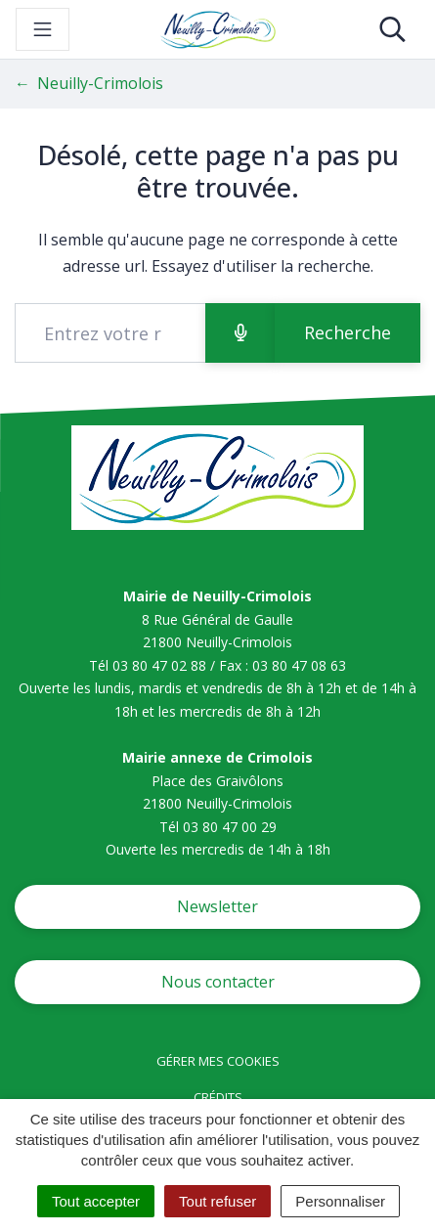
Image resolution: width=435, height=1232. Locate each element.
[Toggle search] (392, 29)
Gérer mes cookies (218, 1061)
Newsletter (217, 906)
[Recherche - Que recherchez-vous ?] (110, 333)
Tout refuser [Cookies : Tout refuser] (217, 1201)
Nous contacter (218, 981)
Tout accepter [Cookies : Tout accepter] (96, 1201)
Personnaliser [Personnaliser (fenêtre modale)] (340, 1201)
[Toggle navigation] (42, 29)
